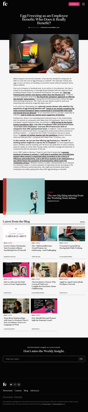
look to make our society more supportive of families (42, 115)
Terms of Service (57, 404)
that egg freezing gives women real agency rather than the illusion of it (41, 93)
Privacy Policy (46, 404)
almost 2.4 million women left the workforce (39, 135)
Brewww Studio (11, 404)
